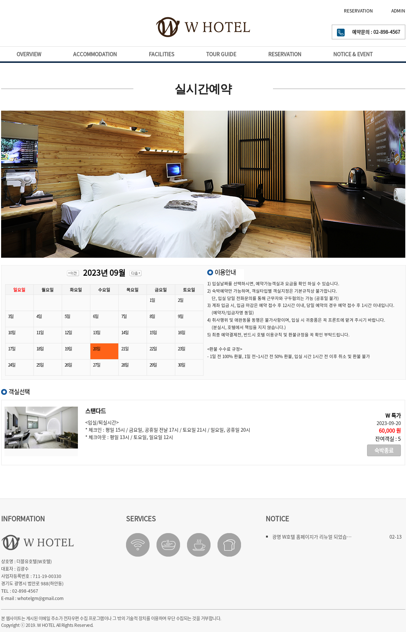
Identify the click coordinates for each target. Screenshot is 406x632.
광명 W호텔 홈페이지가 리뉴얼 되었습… (312, 536)
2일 (180, 300)
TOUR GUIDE (221, 54)
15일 (153, 332)
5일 (67, 316)
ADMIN (398, 10)
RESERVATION (358, 10)
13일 (96, 332)
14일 (125, 332)
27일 (96, 364)
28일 (125, 364)
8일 (152, 316)
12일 (68, 332)
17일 (11, 348)
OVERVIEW (29, 54)
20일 (96, 348)
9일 (180, 316)
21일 (125, 348)
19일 (68, 348)
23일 (181, 348)
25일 (40, 364)
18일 (40, 348)
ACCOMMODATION (95, 54)
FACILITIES (161, 54)
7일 (124, 316)
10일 (11, 332)
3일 (11, 316)
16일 (181, 332)
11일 (40, 332)
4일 (39, 316)
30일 (181, 364)
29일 (153, 364)
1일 (152, 300)
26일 (68, 364)
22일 (153, 348)
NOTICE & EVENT (353, 54)
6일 (95, 316)
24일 (11, 364)
